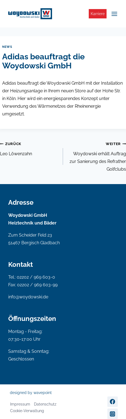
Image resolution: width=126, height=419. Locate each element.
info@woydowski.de (28, 296)
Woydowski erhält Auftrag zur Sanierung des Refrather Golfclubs (96, 156)
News (7, 47)
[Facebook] (112, 401)
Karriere (98, 14)
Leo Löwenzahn (29, 148)
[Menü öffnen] (113, 14)
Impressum (20, 404)
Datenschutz (45, 404)
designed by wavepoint (31, 392)
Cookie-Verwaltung (27, 411)
